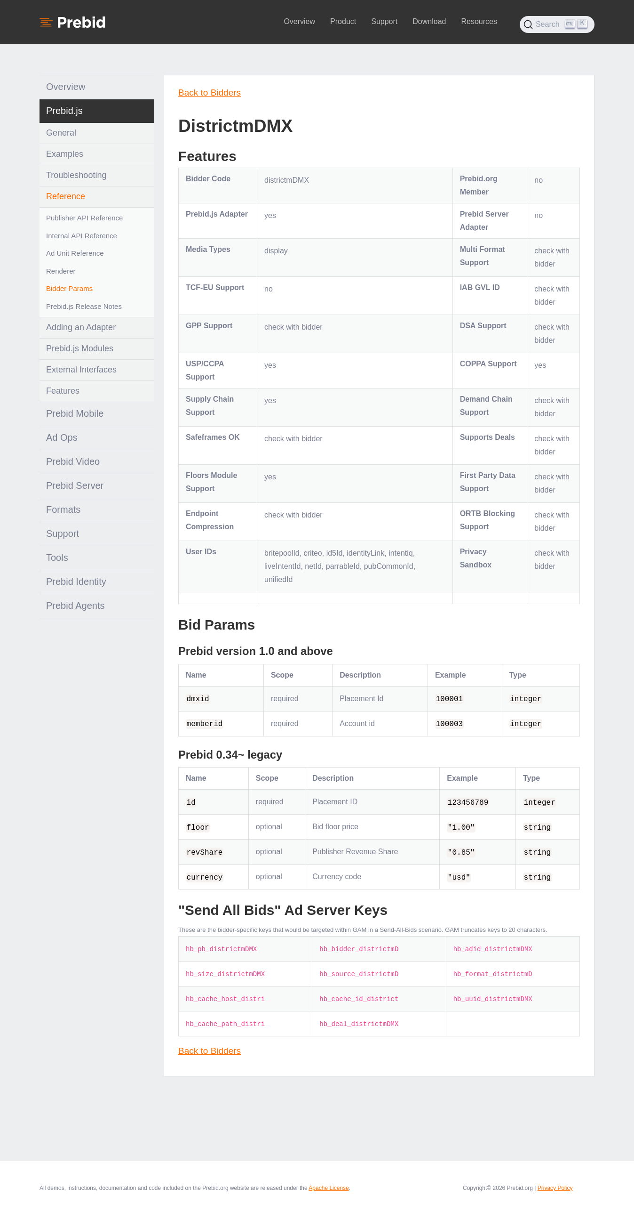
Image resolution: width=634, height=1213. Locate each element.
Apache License (329, 1188)
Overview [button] (299, 21)
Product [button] (343, 21)
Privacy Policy (555, 1188)
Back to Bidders (209, 92)
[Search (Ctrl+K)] (557, 24)
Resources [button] (479, 21)
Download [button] (429, 21)
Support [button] (384, 21)
